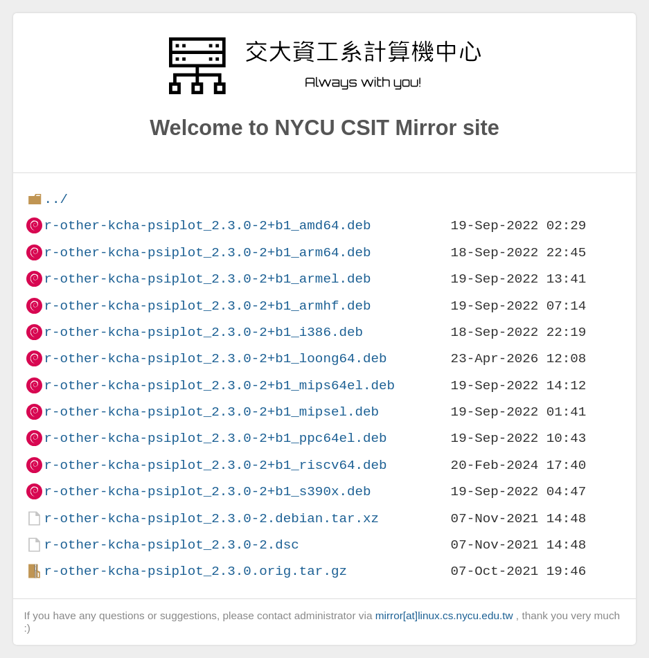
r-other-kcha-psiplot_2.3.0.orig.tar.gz (195, 571)
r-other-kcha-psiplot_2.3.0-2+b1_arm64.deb (207, 252)
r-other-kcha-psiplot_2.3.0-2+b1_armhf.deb (207, 305)
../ (56, 199)
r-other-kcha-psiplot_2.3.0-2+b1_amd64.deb (207, 225)
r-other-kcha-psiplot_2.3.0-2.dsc (171, 544)
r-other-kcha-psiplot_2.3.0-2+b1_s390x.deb (207, 491)
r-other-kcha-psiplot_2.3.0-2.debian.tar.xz (211, 518)
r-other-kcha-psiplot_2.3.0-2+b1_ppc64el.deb (215, 438)
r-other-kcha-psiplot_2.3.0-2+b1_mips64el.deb (219, 385)
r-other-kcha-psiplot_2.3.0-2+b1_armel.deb (207, 278)
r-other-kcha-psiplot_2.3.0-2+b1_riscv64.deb (215, 465)
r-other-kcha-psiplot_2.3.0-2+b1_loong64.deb (215, 358)
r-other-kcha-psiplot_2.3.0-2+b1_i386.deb (203, 332)
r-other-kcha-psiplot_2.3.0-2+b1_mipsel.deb (211, 411)
